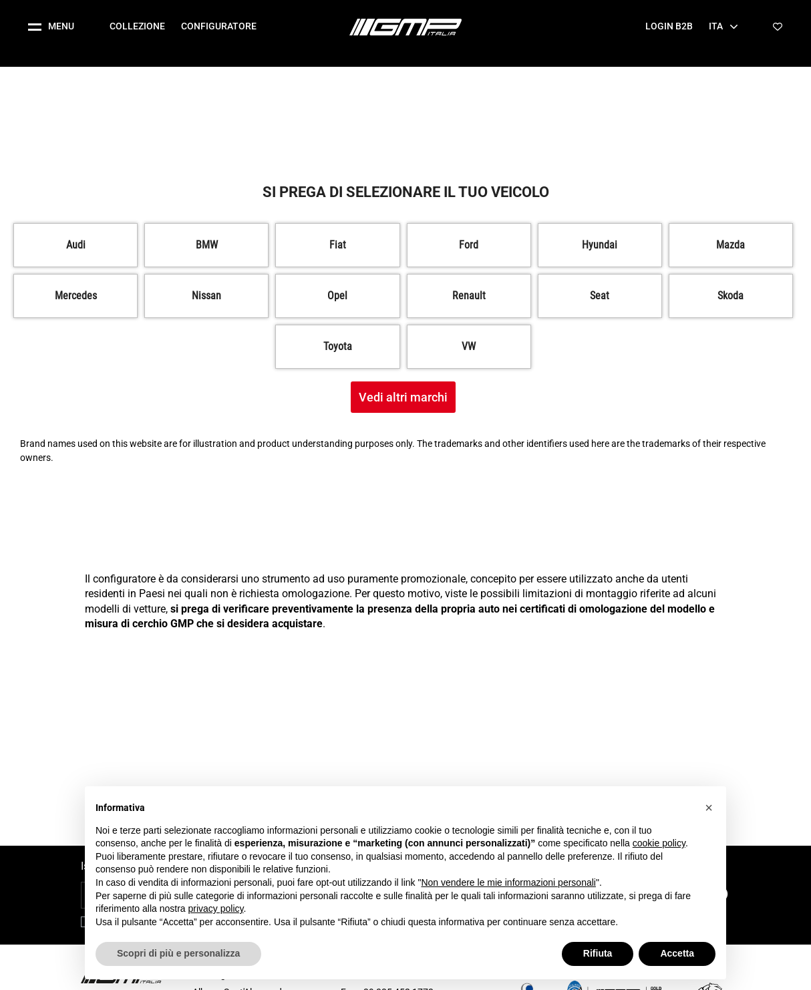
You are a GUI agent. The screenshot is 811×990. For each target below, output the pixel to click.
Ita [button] (723, 26)
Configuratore (219, 26)
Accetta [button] (677, 953)
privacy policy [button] (216, 908)
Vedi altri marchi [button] (403, 397)
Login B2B (669, 26)
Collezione (137, 26)
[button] (56, 27)
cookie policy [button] (659, 843)
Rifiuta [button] (598, 953)
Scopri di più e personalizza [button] (178, 953)
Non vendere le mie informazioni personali (508, 882)
